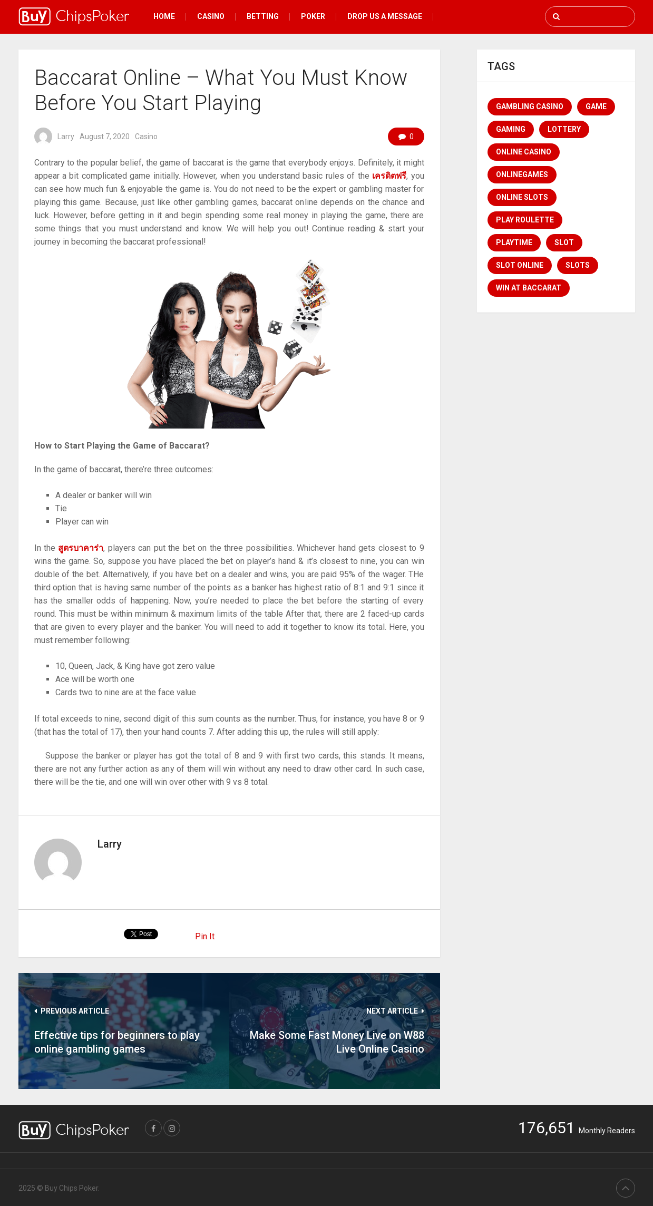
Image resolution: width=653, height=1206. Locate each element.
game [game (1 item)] (596, 106)
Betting (263, 16)
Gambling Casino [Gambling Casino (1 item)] (529, 106)
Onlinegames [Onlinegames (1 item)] (522, 174)
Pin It (205, 936)
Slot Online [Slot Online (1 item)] (519, 265)
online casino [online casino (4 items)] (523, 152)
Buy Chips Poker (71, 1188)
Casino (211, 16)
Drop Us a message (384, 16)
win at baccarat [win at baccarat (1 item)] (528, 288)
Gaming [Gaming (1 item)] (510, 129)
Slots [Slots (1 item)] (578, 265)
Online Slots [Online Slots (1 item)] (522, 197)
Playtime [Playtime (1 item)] (514, 242)
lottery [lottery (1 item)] (564, 129)
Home (164, 16)
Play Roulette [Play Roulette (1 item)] (525, 220)
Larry (65, 136)
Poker (313, 16)
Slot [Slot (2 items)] (564, 242)
